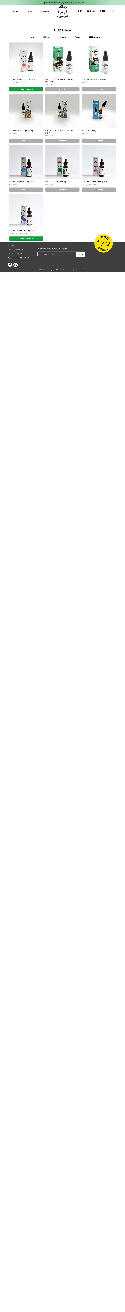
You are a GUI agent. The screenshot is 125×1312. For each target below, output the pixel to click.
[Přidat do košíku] (26, 89)
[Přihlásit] (80, 254)
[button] (102, 11)
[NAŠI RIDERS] (44, 11)
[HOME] (15, 11)
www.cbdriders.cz (80, 270)
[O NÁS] (30, 11)
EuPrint (57, 270)
